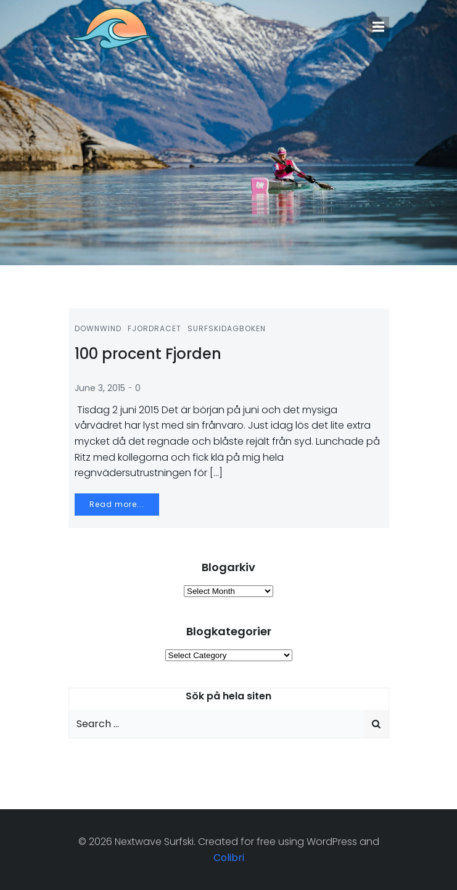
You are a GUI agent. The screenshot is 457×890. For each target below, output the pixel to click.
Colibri (228, 858)
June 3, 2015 (100, 388)
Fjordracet (154, 328)
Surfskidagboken (226, 328)
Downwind (98, 328)
